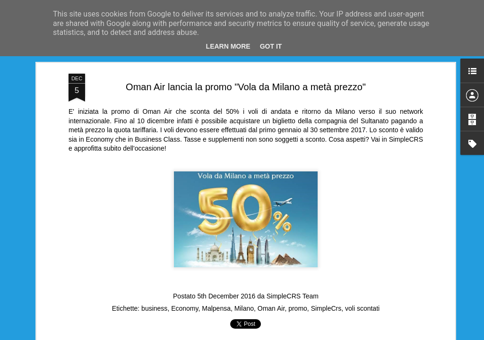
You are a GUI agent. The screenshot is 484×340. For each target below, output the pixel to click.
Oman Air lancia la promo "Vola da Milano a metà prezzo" (246, 87)
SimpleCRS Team (293, 296)
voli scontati (362, 308)
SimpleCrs (326, 308)
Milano (244, 308)
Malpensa (216, 308)
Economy (184, 308)
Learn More (228, 46)
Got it (271, 46)
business (154, 308)
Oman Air (271, 308)
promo (297, 308)
